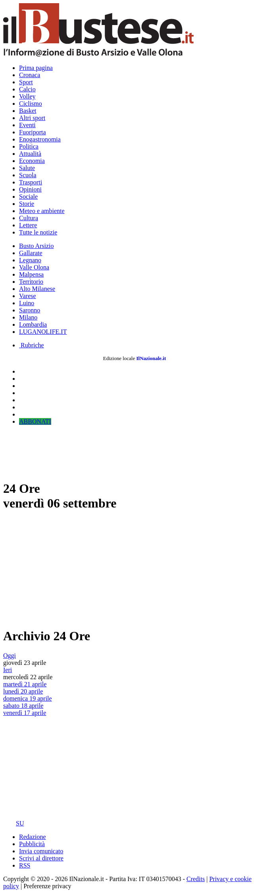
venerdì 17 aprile (24, 712)
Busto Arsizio (36, 245)
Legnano (30, 260)
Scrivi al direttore (41, 858)
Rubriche (31, 345)
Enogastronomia (40, 139)
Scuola (28, 175)
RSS (24, 865)
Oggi (9, 655)
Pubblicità (32, 844)
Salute (27, 168)
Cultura (28, 218)
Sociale (28, 196)
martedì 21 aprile (24, 684)
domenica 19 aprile (27, 698)
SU (13, 823)
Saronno (29, 310)
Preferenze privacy (47, 886)
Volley (27, 96)
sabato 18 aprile (23, 705)
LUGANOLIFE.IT (43, 331)
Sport (26, 82)
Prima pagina (36, 67)
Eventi (27, 125)
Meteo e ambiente (42, 210)
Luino (26, 303)
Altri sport (32, 117)
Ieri (7, 669)
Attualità (30, 153)
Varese (27, 296)
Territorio (31, 281)
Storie (26, 203)
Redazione (32, 836)
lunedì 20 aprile (23, 691)
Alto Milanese (37, 288)
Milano (28, 317)
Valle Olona (34, 267)
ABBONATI (35, 421)
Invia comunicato (41, 851)
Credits (195, 879)
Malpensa (31, 274)
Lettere (28, 225)
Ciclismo (30, 103)
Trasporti (30, 182)
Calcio (27, 89)
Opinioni (30, 189)
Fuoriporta (32, 132)
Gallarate (30, 253)
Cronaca (29, 75)
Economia (32, 160)
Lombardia (33, 324)
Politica (28, 146)
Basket (28, 110)
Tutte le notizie (38, 232)
